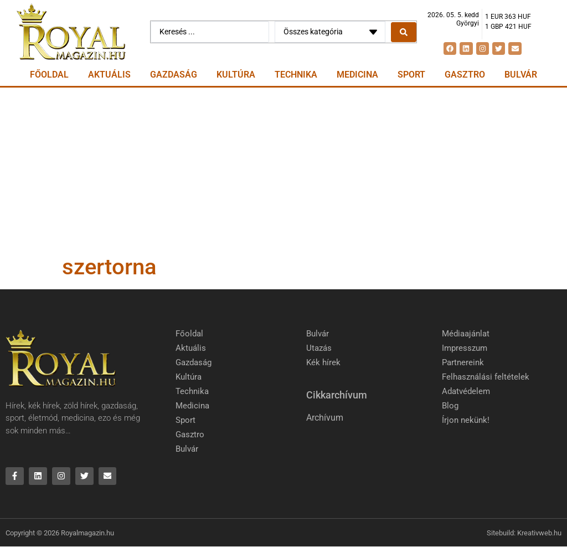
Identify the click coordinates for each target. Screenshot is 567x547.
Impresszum (464, 348)
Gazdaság (173, 74)
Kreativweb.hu (539, 533)
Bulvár (520, 74)
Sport (411, 74)
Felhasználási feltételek (485, 377)
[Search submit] (403, 32)
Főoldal (49, 74)
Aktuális (109, 74)
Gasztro (465, 74)
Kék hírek (323, 362)
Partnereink (463, 362)
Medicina (357, 74)
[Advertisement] (283, 170)
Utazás (319, 348)
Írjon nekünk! (465, 420)
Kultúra (236, 74)
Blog (450, 406)
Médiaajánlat (465, 334)
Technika (296, 74)
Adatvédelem (466, 391)
